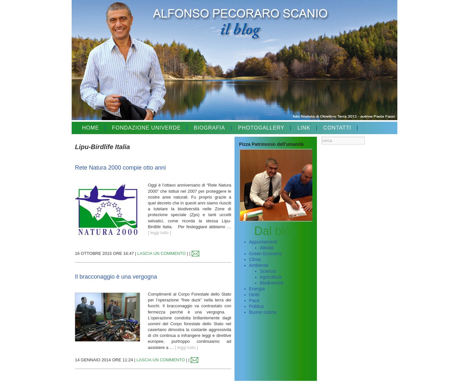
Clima (255, 259)
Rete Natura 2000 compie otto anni (120, 167)
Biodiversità (271, 282)
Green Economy (265, 253)
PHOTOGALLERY (261, 128)
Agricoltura (271, 277)
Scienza (268, 271)
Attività (267, 247)
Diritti (254, 294)
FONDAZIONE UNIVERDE (146, 128)
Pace (254, 300)
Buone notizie (263, 312)
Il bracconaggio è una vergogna (116, 276)
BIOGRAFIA (209, 128)
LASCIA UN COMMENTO (161, 253)
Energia (257, 288)
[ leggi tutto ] (159, 232)
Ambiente (258, 265)
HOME (90, 128)
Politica (256, 306)
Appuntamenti (263, 241)
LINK (303, 128)
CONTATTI (337, 128)
